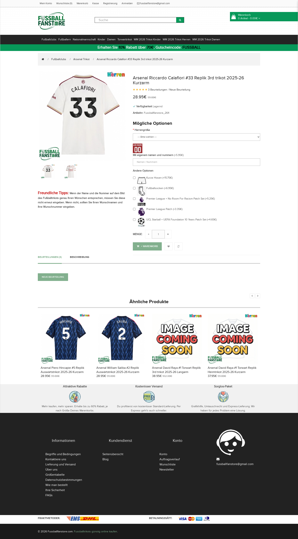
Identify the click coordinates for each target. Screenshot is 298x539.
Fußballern (64, 39)
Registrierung (110, 3)
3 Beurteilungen (157, 89)
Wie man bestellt (56, 485)
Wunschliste (167, 464)
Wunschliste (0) (64, 3)
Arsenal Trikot (81, 59)
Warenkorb (82, 3)
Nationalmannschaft (84, 39)
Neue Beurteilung (179, 89)
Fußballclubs (49, 39)
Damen (111, 39)
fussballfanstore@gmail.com (153, 3)
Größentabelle (55, 474)
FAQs (48, 495)
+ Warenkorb (147, 246)
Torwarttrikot (124, 39)
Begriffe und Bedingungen (63, 454)
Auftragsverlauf (169, 459)
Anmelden (127, 3)
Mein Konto (46, 3)
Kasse (95, 3)
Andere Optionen (143, 170)
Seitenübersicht (112, 454)
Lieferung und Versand (60, 464)
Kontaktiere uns (55, 459)
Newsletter (166, 469)
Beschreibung (79, 256)
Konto (163, 454)
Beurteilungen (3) (50, 256)
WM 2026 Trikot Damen (206, 39)
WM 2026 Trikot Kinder (147, 39)
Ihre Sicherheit (55, 490)
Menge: (137, 234)
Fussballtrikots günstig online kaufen (95, 531)
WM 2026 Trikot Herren (176, 39)
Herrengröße (142, 130)
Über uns (51, 469)
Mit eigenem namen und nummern (153, 155)
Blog (105, 459)
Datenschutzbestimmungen (63, 479)
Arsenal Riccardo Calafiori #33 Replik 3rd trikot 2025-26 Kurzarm (135, 59)
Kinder (101, 39)
